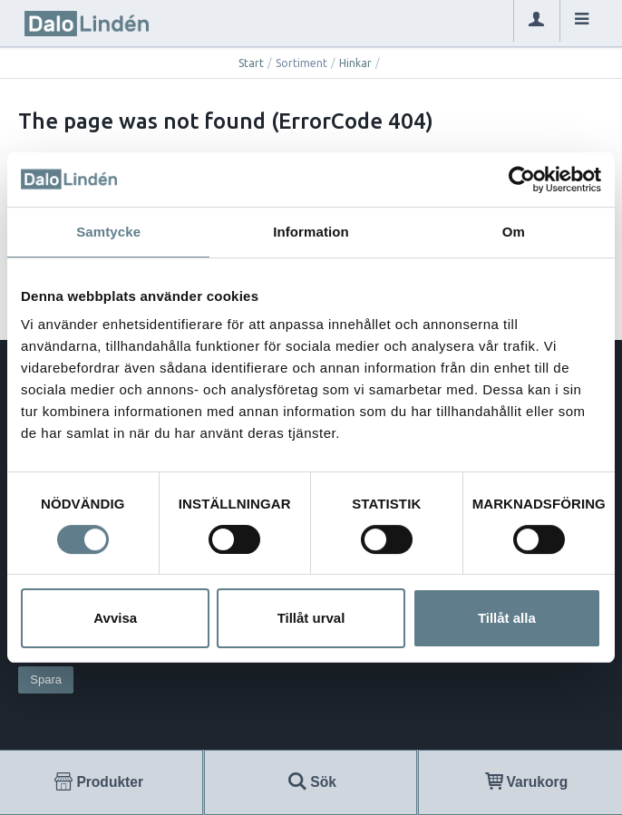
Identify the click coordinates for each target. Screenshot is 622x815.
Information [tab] (311, 231)
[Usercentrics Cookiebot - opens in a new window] (521, 179)
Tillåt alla (507, 618)
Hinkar (355, 63)
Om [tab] (513, 231)
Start (251, 63)
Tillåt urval (311, 618)
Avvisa (115, 618)
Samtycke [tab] (108, 231)
